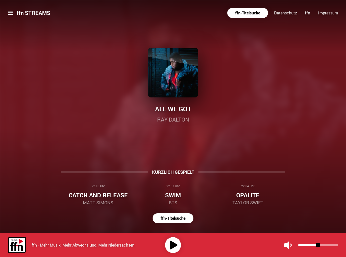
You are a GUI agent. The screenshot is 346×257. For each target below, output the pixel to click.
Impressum (328, 13)
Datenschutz (285, 13)
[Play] (173, 245)
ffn (307, 13)
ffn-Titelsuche (247, 13)
